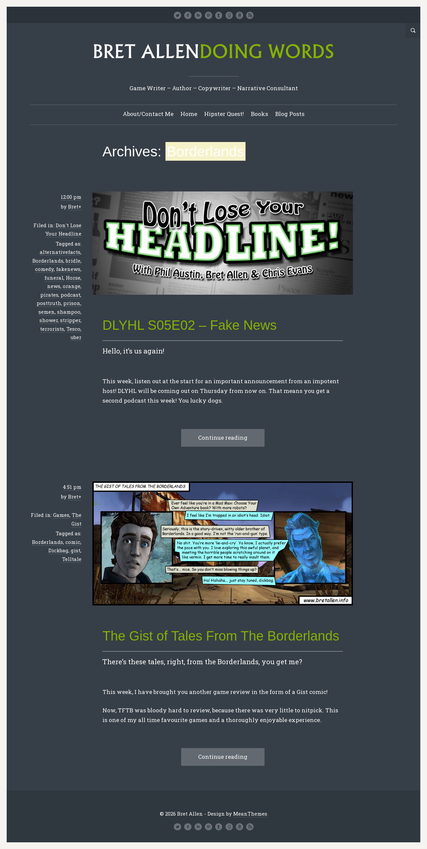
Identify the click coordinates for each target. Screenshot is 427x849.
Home (188, 114)
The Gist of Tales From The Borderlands (220, 635)
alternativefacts (60, 252)
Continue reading (223, 437)
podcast (70, 294)
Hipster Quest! (224, 114)
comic (72, 542)
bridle (73, 260)
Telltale (71, 559)
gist (75, 550)
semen (46, 311)
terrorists (52, 328)
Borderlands (47, 260)
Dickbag (58, 550)
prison (71, 303)
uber (75, 337)
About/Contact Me (148, 114)
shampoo (68, 311)
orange (71, 286)
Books (259, 114)
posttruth (49, 303)
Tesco (73, 328)
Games (61, 515)
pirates (49, 294)
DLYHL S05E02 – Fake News (189, 325)
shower (48, 320)
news (53, 286)
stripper (70, 320)
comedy (44, 269)
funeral (53, 277)
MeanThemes (250, 813)
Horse (73, 277)
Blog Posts (290, 114)
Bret (73, 206)
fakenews (68, 269)
